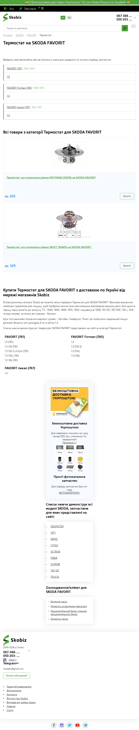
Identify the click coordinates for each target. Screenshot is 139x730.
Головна (7, 35)
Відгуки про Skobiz (17, 698)
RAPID (54, 539)
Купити (127, 196)
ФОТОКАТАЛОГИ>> (69, 492)
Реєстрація (30, 8)
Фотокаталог (14, 690)
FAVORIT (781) (14, 68)
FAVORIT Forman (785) (19, 87)
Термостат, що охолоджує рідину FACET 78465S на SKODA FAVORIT (48, 247)
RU (69, 17)
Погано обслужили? (16, 675)
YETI (53, 532)
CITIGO (54, 545)
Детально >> (69, 442)
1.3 (8, 76)
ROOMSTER (57, 526)
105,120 (55, 570)
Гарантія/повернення (19, 686)
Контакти (12, 694)
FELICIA (55, 576)
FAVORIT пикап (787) (18, 107)
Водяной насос (59, 601)
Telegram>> (11, 663)
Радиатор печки (59, 619)
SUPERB (55, 564)
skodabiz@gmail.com (13, 669)
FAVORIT (32, 35)
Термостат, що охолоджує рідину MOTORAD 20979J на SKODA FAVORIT (51, 177)
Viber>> (13, 659)
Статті (10, 710)
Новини (11, 706)
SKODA (20, 35)
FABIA (54, 558)
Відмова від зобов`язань (21, 702)
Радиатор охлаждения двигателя (69, 606)
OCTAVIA (55, 551)
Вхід (11, 8)
